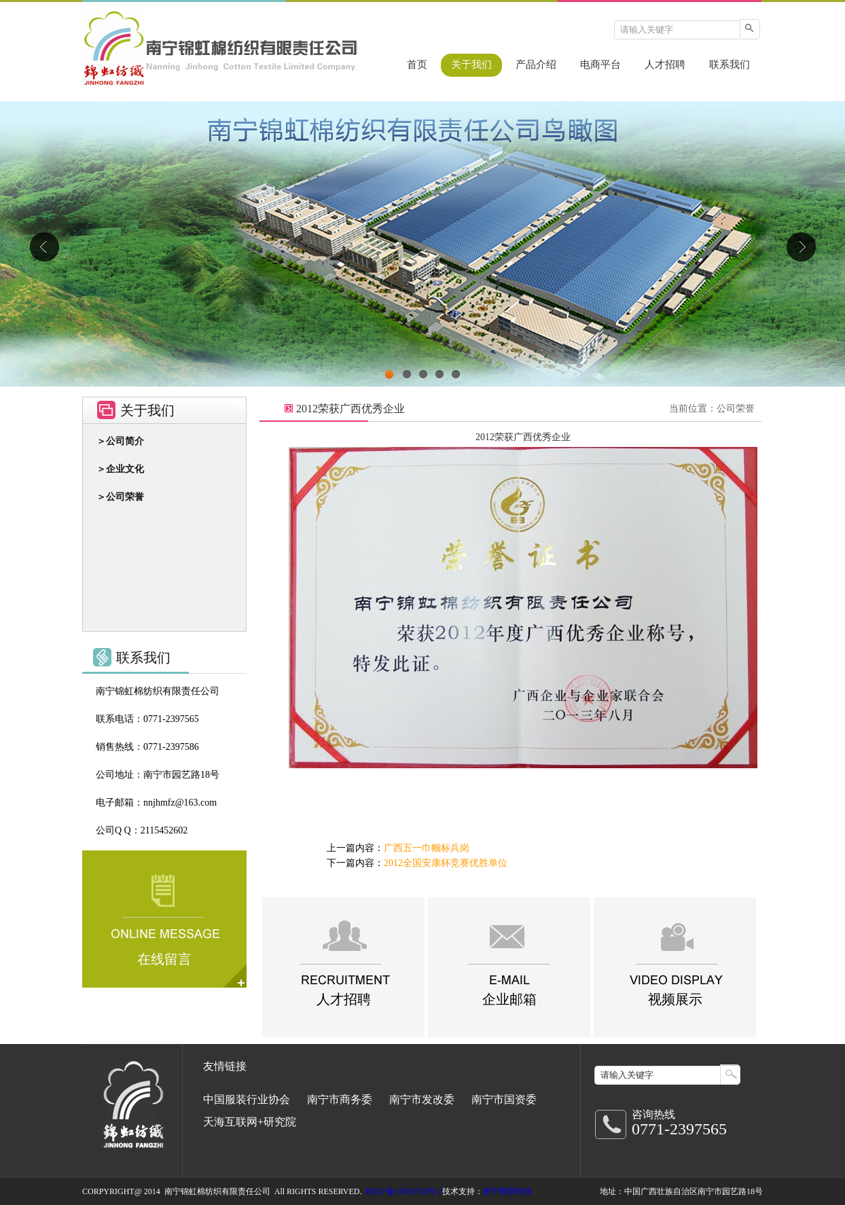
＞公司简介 (120, 441)
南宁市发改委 (421, 1099)
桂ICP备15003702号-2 (403, 1191)
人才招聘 (665, 64)
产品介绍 (536, 64)
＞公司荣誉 (120, 497)
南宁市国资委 (504, 1099)
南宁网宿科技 (507, 1191)
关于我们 (471, 64)
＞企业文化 (120, 469)
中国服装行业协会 (246, 1099)
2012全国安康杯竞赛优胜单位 (445, 863)
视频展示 (675, 999)
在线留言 (164, 959)
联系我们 (729, 64)
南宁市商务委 (339, 1099)
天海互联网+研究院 (249, 1122)
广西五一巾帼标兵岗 (426, 848)
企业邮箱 (509, 999)
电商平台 (600, 64)
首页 (417, 64)
